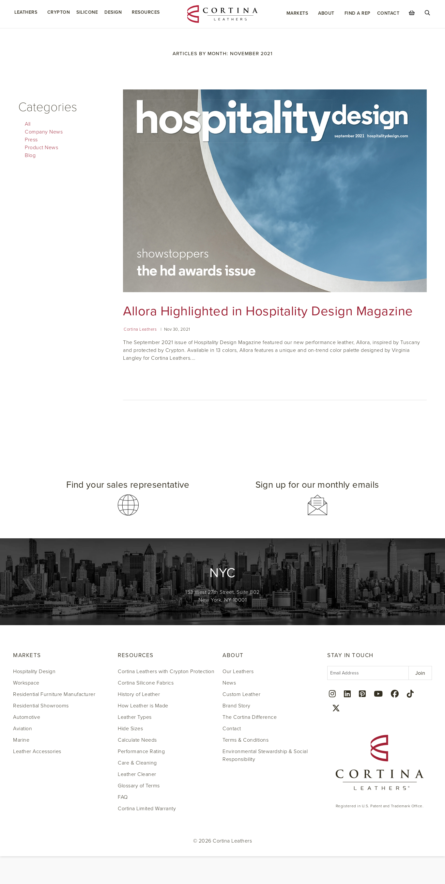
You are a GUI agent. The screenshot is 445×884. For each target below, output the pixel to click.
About (326, 13)
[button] (128, 495)
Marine (21, 740)
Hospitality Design (34, 671)
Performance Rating (141, 751)
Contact (388, 13)
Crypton (58, 12)
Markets (297, 13)
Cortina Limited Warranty (147, 808)
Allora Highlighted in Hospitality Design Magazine (268, 311)
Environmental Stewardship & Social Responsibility (265, 755)
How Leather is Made (143, 705)
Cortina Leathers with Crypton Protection (166, 671)
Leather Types (135, 717)
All (28, 124)
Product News (41, 147)
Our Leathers (237, 671)
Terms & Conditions (245, 740)
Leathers (25, 12)
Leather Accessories (37, 751)
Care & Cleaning (137, 763)
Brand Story (236, 705)
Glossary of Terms (139, 785)
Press (31, 139)
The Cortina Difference (249, 717)
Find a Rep (358, 13)
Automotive (26, 717)
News (229, 683)
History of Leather (139, 694)
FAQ (123, 797)
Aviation (22, 728)
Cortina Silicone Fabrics (146, 683)
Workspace (26, 683)
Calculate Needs (137, 740)
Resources (146, 12)
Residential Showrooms (41, 705)
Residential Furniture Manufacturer (54, 694)
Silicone (87, 12)
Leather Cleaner (137, 774)
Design (113, 12)
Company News (44, 132)
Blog (30, 155)
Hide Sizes (130, 728)
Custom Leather (241, 694)
